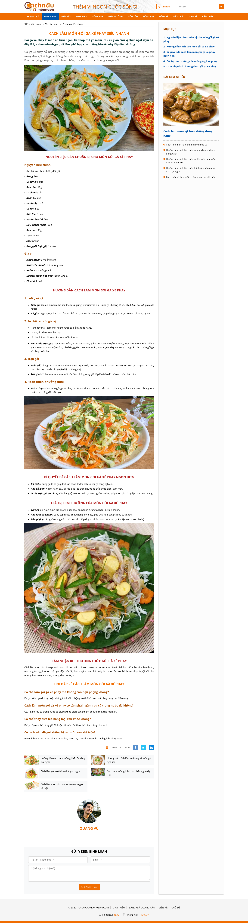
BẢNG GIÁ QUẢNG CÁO (142, 907)
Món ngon (50, 16)
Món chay (148, 16)
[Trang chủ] (26, 24)
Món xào (133, 16)
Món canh (97, 16)
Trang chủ (33, 16)
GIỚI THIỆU (119, 907)
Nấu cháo (178, 16)
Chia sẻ (193, 16)
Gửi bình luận (89, 887)
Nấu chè (163, 16)
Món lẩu (66, 16)
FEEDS (166, 6)
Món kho (81, 16)
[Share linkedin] (151, 747)
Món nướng (115, 16)
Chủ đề (175, 907)
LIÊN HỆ (163, 907)
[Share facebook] (135, 747)
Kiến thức (208, 16)
